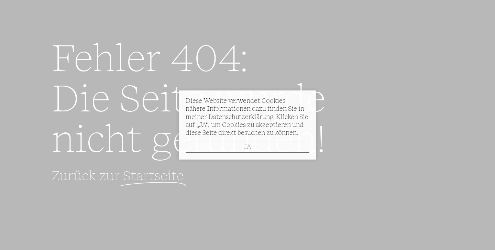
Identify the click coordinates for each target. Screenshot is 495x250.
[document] (247, 125)
